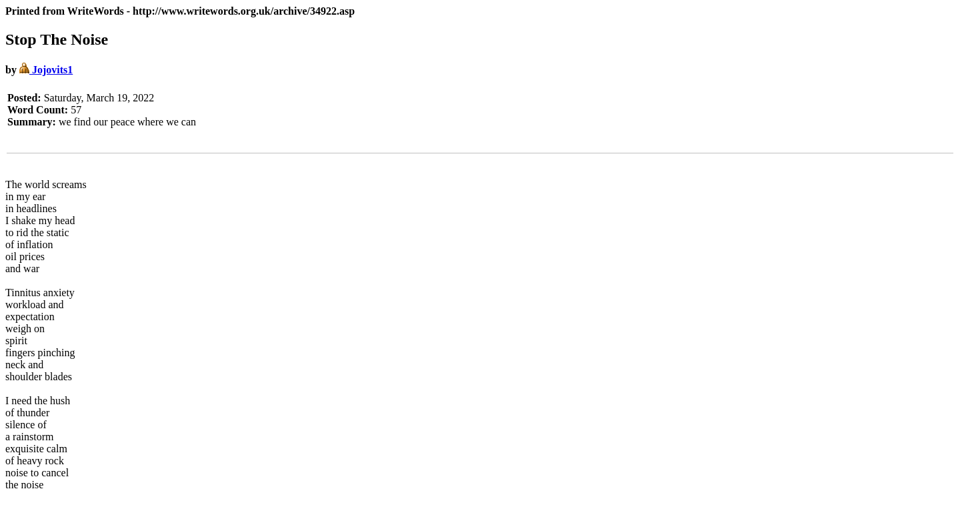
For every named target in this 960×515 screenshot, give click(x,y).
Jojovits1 (46, 69)
